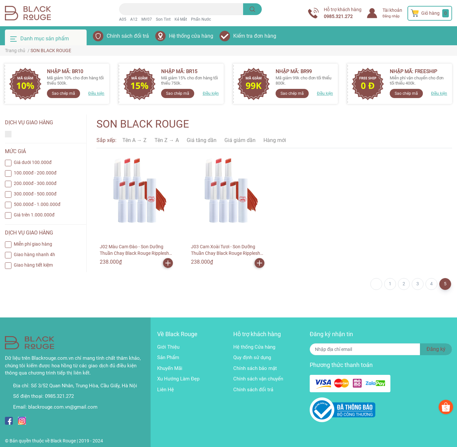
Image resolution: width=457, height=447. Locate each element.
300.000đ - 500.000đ (35, 193)
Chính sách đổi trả (128, 36)
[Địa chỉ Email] (381, 349)
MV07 (146, 19)
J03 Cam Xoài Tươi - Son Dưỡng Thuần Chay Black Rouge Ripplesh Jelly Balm (225, 253)
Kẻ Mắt (181, 19)
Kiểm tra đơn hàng (254, 36)
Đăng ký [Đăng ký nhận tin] (436, 349)
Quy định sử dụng (252, 357)
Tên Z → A (167, 140)
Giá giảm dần (240, 140)
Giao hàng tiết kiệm (33, 265)
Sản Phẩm (168, 357)
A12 (133, 19)
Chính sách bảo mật (255, 368)
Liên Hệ (165, 390)
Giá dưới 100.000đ (33, 162)
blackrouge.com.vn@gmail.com (62, 407)
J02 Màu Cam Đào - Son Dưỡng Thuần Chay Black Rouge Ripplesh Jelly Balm (134, 253)
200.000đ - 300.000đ (35, 183)
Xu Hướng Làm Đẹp (178, 379)
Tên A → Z (134, 140)
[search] (252, 9)
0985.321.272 (338, 16)
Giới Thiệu (168, 347)
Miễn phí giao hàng (33, 244)
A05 (122, 19)
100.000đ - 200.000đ (35, 172)
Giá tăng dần (202, 140)
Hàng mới (274, 140)
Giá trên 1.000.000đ (34, 214)
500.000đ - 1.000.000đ (37, 204)
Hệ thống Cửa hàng (254, 347)
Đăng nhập (391, 16)
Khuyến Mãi (169, 368)
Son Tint (163, 19)
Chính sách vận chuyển (258, 379)
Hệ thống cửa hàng (191, 36)
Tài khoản (392, 10)
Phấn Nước (201, 19)
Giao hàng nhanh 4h (34, 254)
